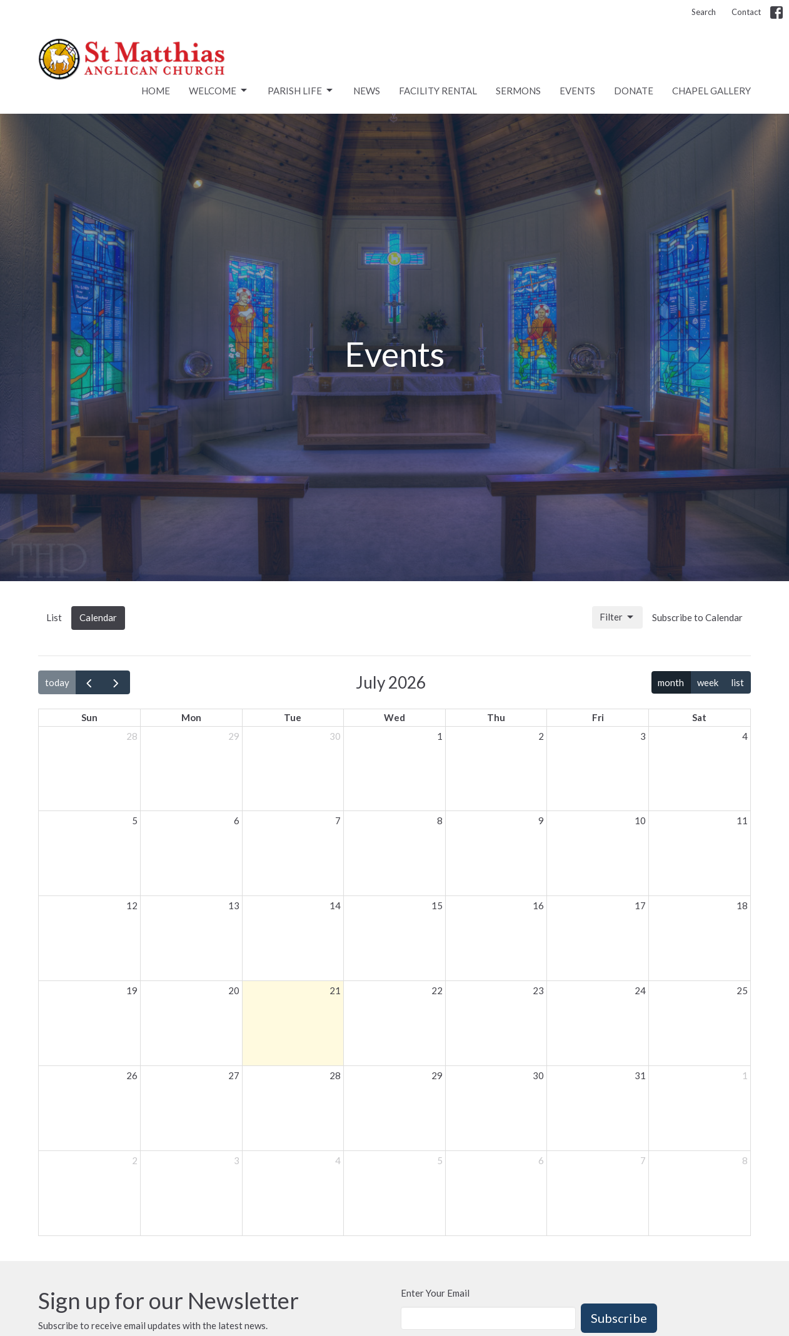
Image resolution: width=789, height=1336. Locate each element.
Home (155, 90)
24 (640, 990)
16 (538, 905)
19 (132, 990)
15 (437, 905)
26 (132, 1075)
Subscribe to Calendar (697, 617)
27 (233, 1075)
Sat (699, 717)
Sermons (518, 90)
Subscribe (619, 1317)
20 (233, 990)
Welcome (219, 90)
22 (437, 990)
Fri (598, 717)
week (707, 682)
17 (640, 905)
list (737, 682)
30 (335, 736)
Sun (89, 717)
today (57, 682)
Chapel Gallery (711, 90)
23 (538, 990)
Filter (617, 617)
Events (577, 90)
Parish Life (301, 90)
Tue (292, 717)
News (366, 90)
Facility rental (438, 90)
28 (132, 736)
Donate (633, 90)
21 (335, 990)
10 (640, 820)
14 (335, 905)
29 (233, 736)
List (54, 617)
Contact (746, 12)
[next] (116, 682)
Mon (191, 717)
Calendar (98, 617)
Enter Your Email (435, 1293)
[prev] (89, 682)
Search (703, 12)
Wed (394, 717)
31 (640, 1075)
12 (132, 905)
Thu (496, 717)
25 (742, 990)
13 (233, 905)
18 (742, 905)
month (671, 682)
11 (742, 820)
